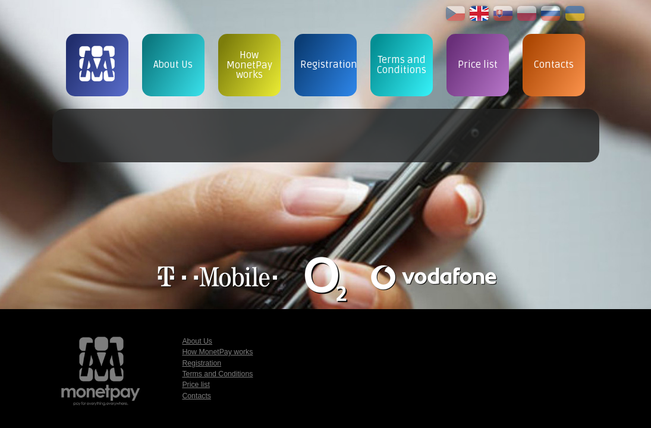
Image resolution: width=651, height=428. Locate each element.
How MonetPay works (217, 352)
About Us (197, 341)
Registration (201, 363)
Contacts (196, 396)
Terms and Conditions (217, 374)
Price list (196, 384)
